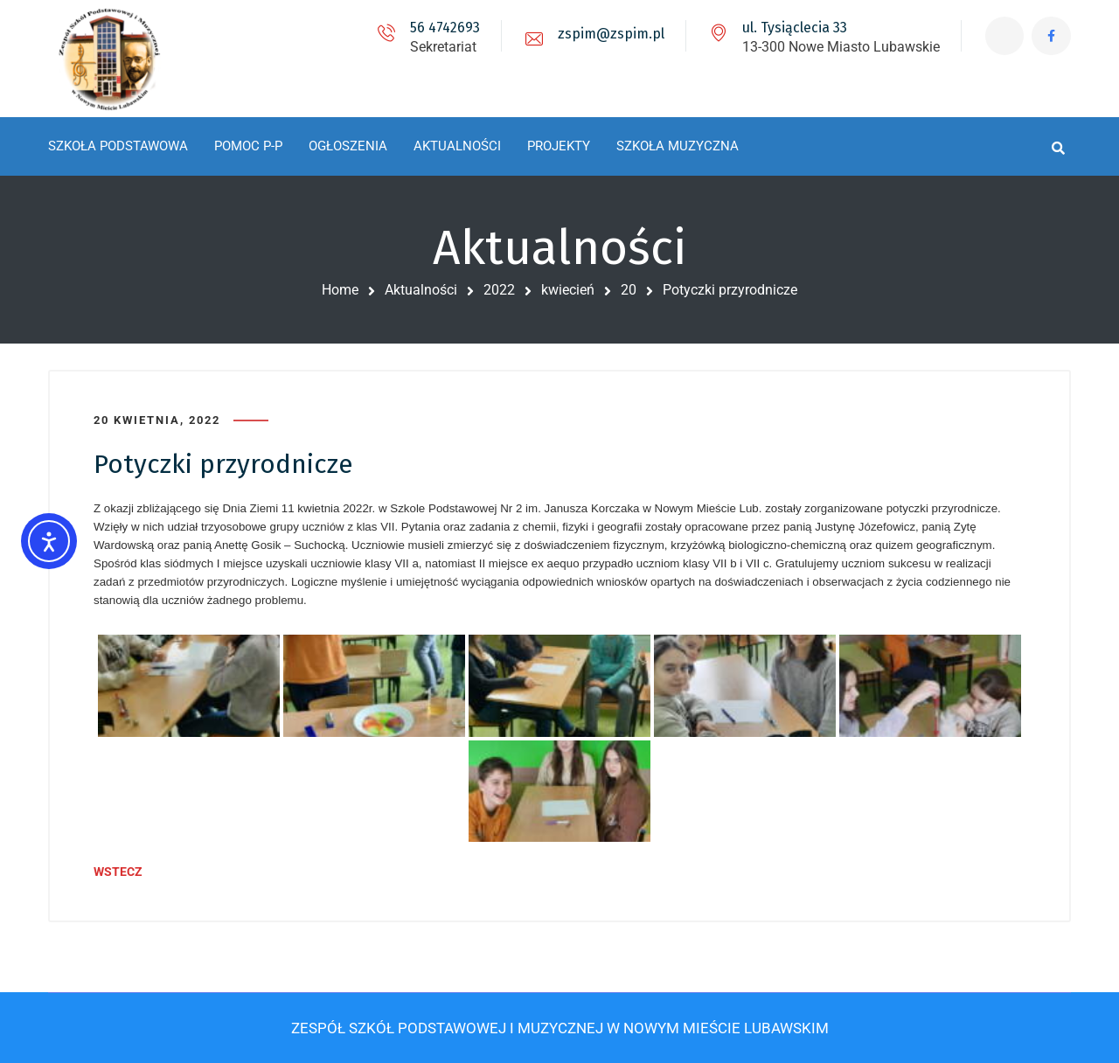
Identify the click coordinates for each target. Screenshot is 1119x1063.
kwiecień (567, 289)
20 (628, 289)
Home (340, 289)
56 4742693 (444, 27)
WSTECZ (118, 872)
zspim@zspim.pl (610, 33)
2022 (499, 289)
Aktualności (421, 289)
